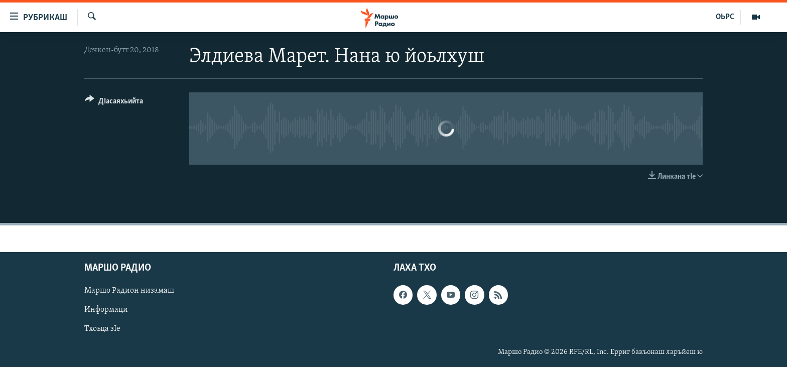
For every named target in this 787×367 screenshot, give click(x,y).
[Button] (114, 102)
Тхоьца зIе (102, 329)
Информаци (106, 310)
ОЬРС (725, 17)
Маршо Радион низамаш (129, 291)
